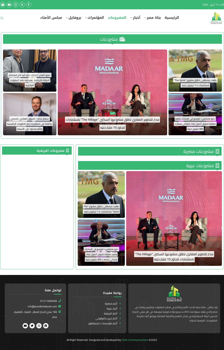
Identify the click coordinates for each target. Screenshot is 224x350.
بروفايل (75, 18)
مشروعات (112, 39)
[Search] (2, 19)
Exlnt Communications (135, 339)
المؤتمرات (96, 18)
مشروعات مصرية (201, 151)
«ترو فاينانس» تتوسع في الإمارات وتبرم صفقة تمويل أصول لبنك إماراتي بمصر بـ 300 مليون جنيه (195, 123)
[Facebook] (28, 4)
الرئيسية (172, 18)
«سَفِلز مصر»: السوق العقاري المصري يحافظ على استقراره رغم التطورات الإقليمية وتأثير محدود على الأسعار (29, 123)
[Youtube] (9, 4)
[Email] (3, 4)
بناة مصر (154, 18)
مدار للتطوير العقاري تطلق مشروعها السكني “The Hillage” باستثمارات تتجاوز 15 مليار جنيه (174, 256)
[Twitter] (22, 4)
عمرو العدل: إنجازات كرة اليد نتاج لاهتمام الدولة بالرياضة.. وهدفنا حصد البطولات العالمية (30, 80)
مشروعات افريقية (53, 150)
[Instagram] (15, 4)
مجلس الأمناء (51, 18)
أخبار (136, 18)
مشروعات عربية (202, 165)
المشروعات (117, 18)
